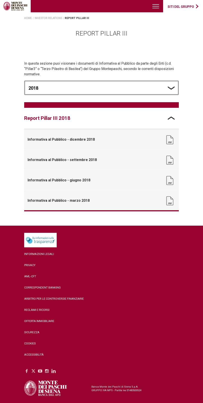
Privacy (29, 265)
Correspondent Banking (42, 287)
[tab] (101, 118)
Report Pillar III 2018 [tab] (47, 118)
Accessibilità (34, 354)
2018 (33, 88)
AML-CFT (30, 276)
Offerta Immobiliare (39, 321)
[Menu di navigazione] (156, 6)
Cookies (30, 343)
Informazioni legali (39, 254)
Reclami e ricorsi (37, 310)
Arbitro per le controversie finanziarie (54, 298)
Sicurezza (31, 332)
